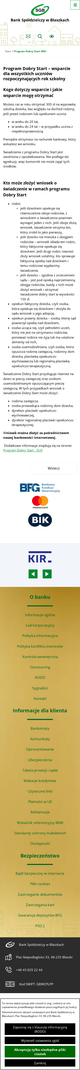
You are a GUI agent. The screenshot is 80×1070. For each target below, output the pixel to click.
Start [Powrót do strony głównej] (8, 51)
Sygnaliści (40, 688)
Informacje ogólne (40, 614)
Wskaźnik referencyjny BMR (40, 822)
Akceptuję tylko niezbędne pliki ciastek (40, 1052)
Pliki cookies (40, 883)
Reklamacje (40, 812)
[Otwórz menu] (75, 5)
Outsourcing (40, 667)
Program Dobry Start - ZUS (22, 450)
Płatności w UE (40, 801)
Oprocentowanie (40, 749)
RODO (40, 677)
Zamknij (40, 1063)
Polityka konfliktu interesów (40, 646)
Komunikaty (40, 738)
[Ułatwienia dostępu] (52, 36)
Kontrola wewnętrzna (40, 656)
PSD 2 (40, 925)
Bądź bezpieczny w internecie (40, 873)
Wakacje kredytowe (40, 780)
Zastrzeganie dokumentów (40, 894)
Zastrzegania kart (40, 904)
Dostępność (40, 843)
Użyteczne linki (40, 791)
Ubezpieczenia (40, 759)
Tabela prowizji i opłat (40, 770)
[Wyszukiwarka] (40, 36)
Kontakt (40, 698)
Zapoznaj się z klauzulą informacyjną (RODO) (40, 1029)
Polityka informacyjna (40, 635)
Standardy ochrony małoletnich (40, 833)
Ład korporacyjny (40, 625)
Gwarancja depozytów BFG (40, 915)
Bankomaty (40, 728)
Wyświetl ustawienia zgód (40, 1040)
